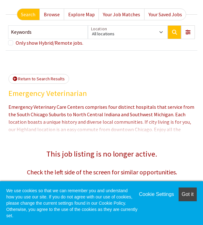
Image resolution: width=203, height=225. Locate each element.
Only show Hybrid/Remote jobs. (49, 43)
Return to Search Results (39, 79)
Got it (188, 194)
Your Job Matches (121, 14)
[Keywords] (48, 32)
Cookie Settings (156, 194)
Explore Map (81, 14)
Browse (52, 14)
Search (28, 14)
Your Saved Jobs (165, 14)
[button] (188, 32)
